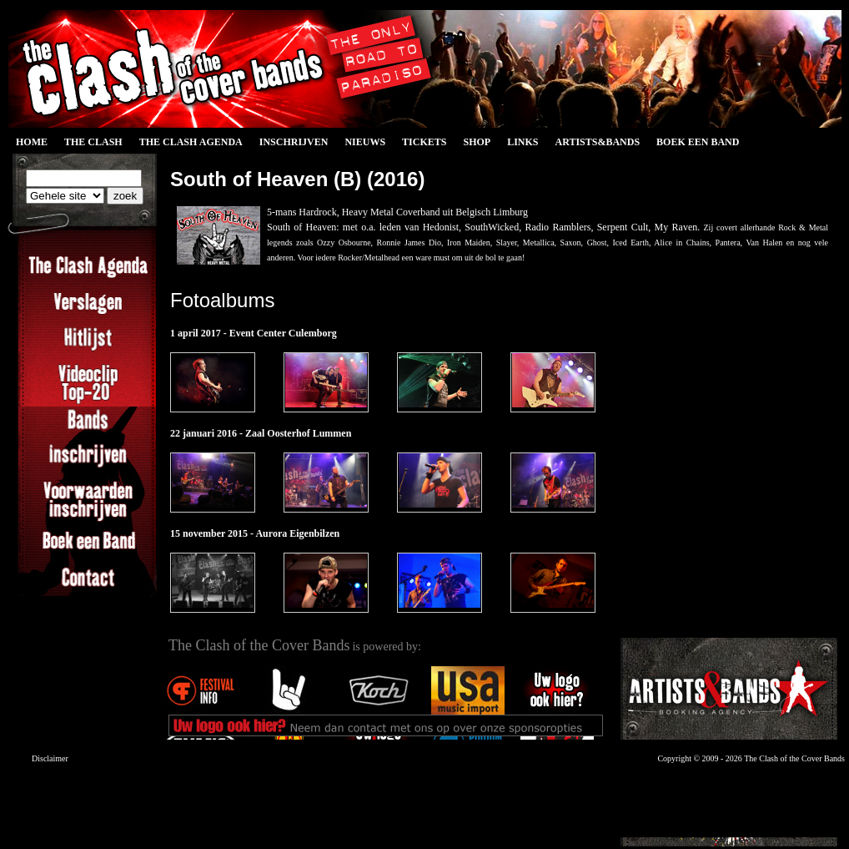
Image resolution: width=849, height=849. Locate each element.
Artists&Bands (597, 142)
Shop (476, 142)
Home (32, 142)
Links (522, 142)
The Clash (93, 142)
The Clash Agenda (191, 142)
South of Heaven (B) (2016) (297, 179)
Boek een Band (697, 142)
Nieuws (364, 142)
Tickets (424, 142)
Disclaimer (50, 758)
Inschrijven (294, 142)
